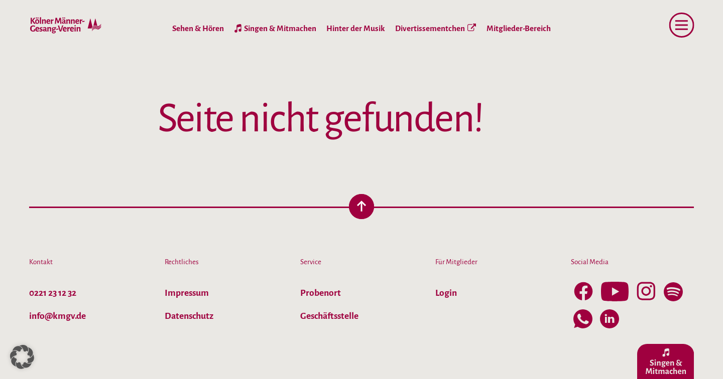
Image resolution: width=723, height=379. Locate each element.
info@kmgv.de (57, 316)
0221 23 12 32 (52, 293)
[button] (22, 357)
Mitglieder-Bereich (519, 28)
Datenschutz (189, 316)
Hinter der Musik (355, 28)
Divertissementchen (435, 28)
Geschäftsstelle (329, 316)
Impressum (187, 293)
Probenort (320, 293)
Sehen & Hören (198, 28)
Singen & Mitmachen (280, 28)
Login (446, 293)
